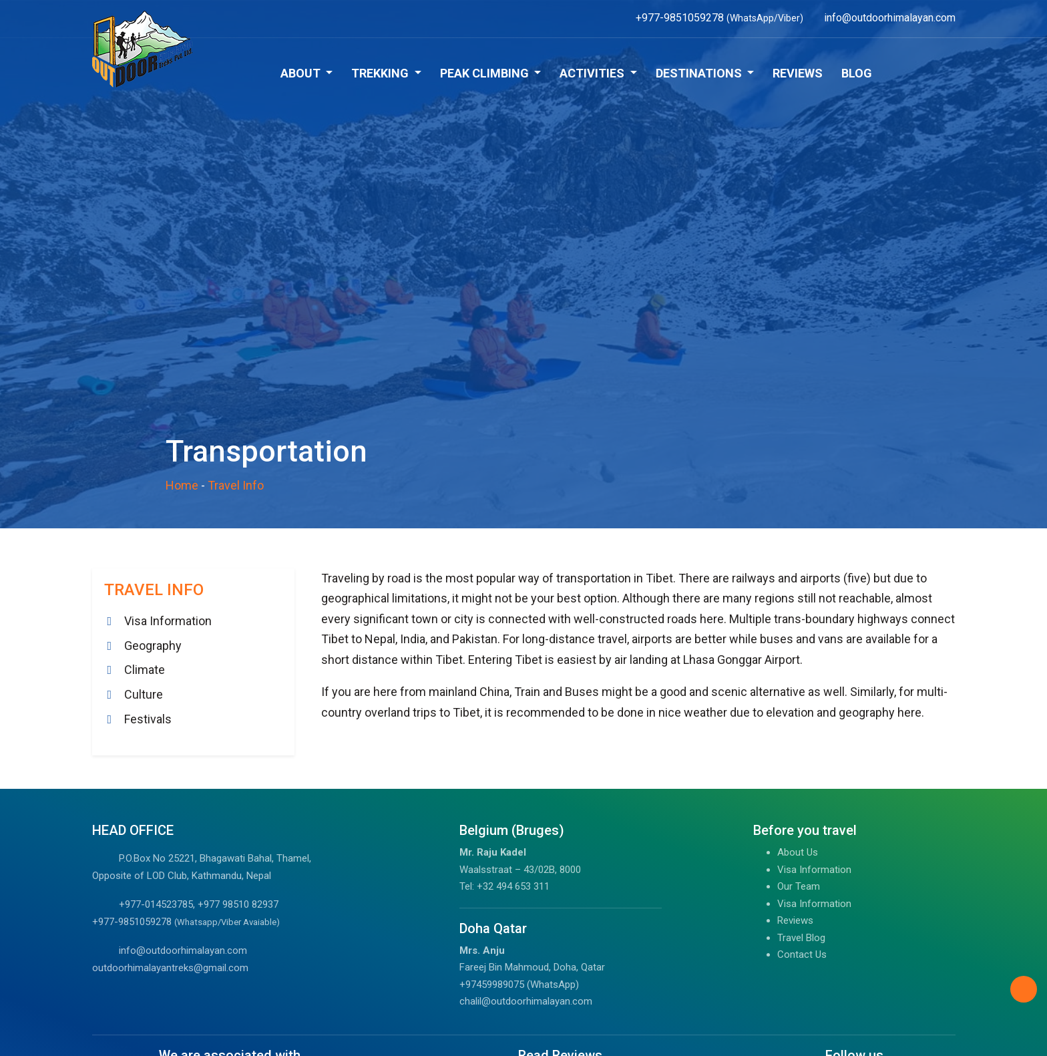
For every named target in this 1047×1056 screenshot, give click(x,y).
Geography (153, 646)
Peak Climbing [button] (486, 73)
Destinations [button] (700, 73)
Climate (144, 670)
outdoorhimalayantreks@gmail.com (170, 968)
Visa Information (168, 621)
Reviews (798, 73)
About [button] (301, 73)
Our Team (798, 886)
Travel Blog (801, 938)
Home (182, 485)
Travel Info (236, 485)
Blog (856, 73)
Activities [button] (593, 73)
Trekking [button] (381, 73)
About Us (797, 852)
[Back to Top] (1023, 989)
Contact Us (802, 954)
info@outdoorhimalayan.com (183, 950)
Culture (143, 694)
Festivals (148, 719)
